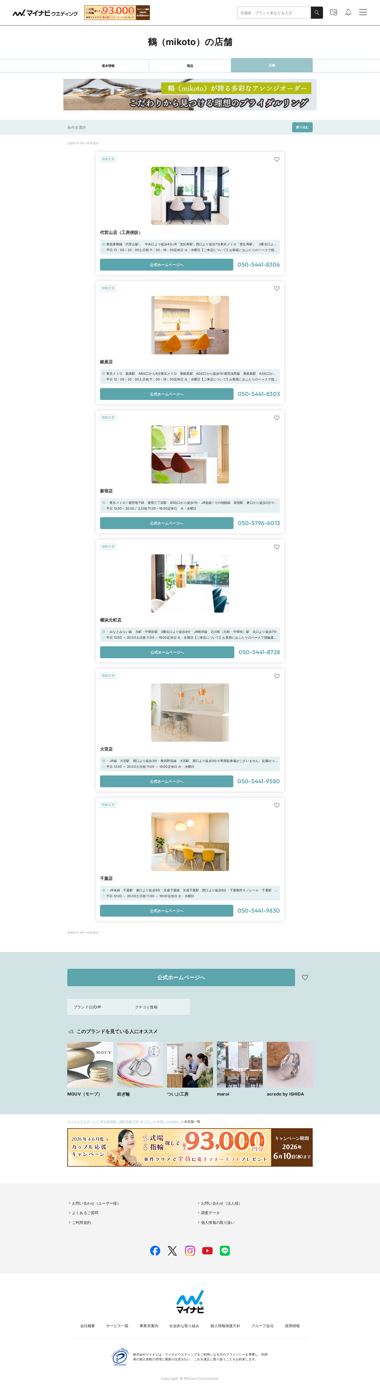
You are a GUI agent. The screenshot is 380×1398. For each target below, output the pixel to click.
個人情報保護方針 (225, 1325)
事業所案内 (149, 1325)
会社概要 (87, 1325)
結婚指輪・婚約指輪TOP (121, 1121)
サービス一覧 (117, 1325)
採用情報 (292, 1325)
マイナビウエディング (83, 1121)
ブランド (150, 1121)
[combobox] (274, 13)
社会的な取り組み (184, 1325)
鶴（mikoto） (170, 1121)
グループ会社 (262, 1325)
